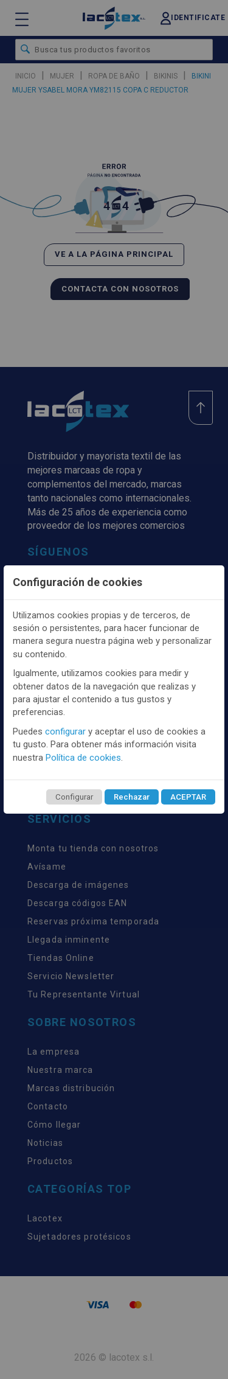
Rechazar (132, 796)
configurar (65, 731)
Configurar (74, 796)
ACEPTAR (188, 796)
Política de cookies (83, 757)
